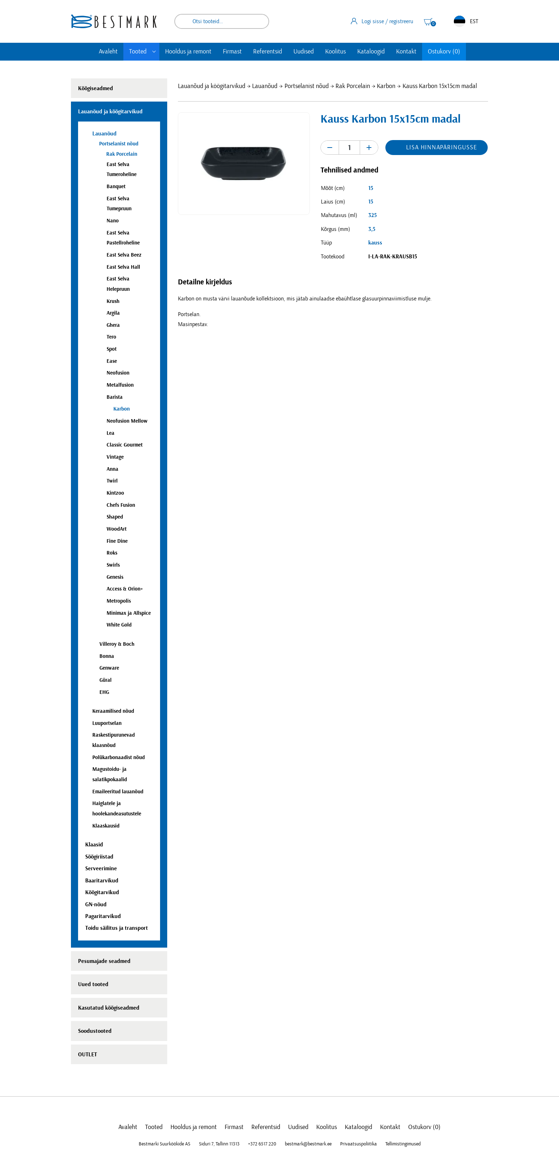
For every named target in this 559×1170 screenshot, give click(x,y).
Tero (111, 337)
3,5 (371, 229)
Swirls (113, 565)
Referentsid (267, 51)
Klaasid (94, 844)
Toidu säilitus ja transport (116, 928)
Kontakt (406, 51)
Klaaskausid (105, 826)
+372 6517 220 (262, 1143)
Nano (113, 220)
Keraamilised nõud (113, 711)
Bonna (106, 656)
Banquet (116, 186)
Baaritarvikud (101, 880)
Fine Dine (117, 541)
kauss (375, 243)
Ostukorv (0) (444, 51)
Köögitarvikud (102, 892)
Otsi (258, 21)
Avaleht (108, 51)
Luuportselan (107, 723)
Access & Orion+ (125, 589)
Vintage (115, 457)
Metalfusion (120, 385)
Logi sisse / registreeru (382, 21)
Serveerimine (101, 868)
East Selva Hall (123, 267)
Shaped (115, 517)
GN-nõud (96, 904)
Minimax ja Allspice (129, 613)
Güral (105, 680)
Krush (113, 301)
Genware (109, 668)
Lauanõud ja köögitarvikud (211, 86)
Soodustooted (95, 1031)
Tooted (138, 51)
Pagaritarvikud (103, 916)
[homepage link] (114, 21)
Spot (112, 349)
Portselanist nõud (306, 86)
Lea (110, 433)
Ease (112, 361)
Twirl (112, 481)
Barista (115, 397)
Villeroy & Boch (116, 644)
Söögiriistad (99, 857)
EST (466, 21)
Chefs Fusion (121, 505)
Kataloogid (371, 51)
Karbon (386, 86)
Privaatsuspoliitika (358, 1143)
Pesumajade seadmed (104, 961)
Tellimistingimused (403, 1143)
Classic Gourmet (125, 445)
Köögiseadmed (95, 88)
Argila (113, 313)
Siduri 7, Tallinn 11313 (219, 1143)
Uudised (303, 51)
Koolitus (335, 51)
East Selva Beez (124, 255)
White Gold (119, 625)
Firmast (232, 51)
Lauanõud (264, 86)
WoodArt (117, 529)
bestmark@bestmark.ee (308, 1143)
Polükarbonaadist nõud (118, 757)
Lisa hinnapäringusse (441, 147)
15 (370, 188)
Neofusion (118, 373)
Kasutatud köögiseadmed (108, 1008)
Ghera (113, 325)
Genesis (115, 577)
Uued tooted (93, 984)
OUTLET (87, 1054)
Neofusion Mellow (127, 421)
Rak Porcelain (352, 86)
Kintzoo (115, 493)
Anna (112, 469)
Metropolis (119, 601)
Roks (112, 553)
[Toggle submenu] (154, 52)
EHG (104, 692)
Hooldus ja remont (188, 51)
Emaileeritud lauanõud (117, 791)
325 (372, 215)
